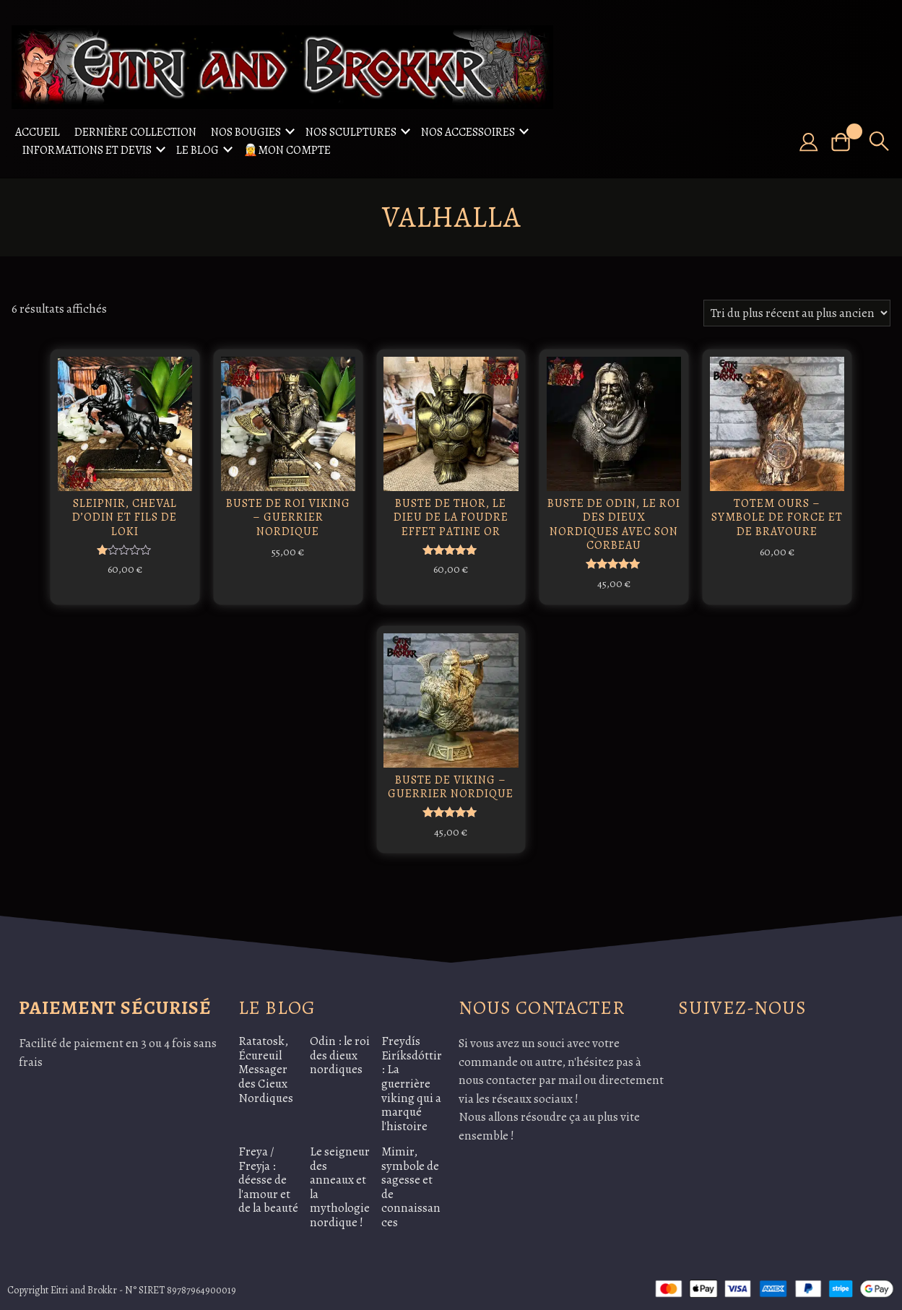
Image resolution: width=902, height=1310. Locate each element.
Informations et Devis (87, 150)
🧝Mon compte (287, 150)
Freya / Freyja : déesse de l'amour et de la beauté (268, 1174)
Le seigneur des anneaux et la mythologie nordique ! (340, 1182)
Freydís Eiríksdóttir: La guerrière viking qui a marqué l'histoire (411, 1078)
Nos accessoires (468, 132)
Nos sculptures (350, 132)
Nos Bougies (246, 132)
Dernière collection (135, 132)
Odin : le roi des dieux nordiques (340, 1050)
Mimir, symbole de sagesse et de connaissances (411, 1182)
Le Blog (197, 150)
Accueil (37, 132)
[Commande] (796, 313)
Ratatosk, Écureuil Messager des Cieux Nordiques (265, 1064)
